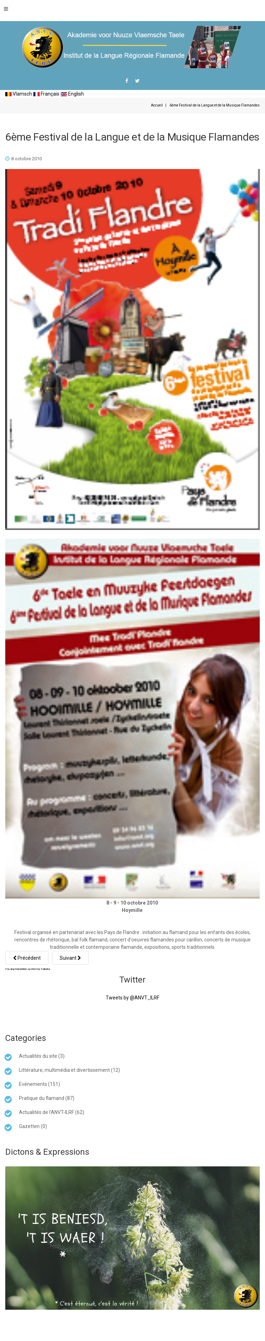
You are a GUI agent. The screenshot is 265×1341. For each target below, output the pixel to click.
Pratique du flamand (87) (46, 1098)
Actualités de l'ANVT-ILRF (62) (51, 1112)
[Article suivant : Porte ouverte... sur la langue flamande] (70, 958)
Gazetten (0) (33, 1126)
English (72, 94)
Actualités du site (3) (42, 1056)
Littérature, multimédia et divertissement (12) (69, 1070)
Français (46, 94)
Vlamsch (18, 94)
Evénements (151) (39, 1084)
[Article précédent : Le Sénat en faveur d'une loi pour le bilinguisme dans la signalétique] (26, 958)
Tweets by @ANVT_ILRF (132, 997)
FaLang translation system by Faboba (27, 969)
